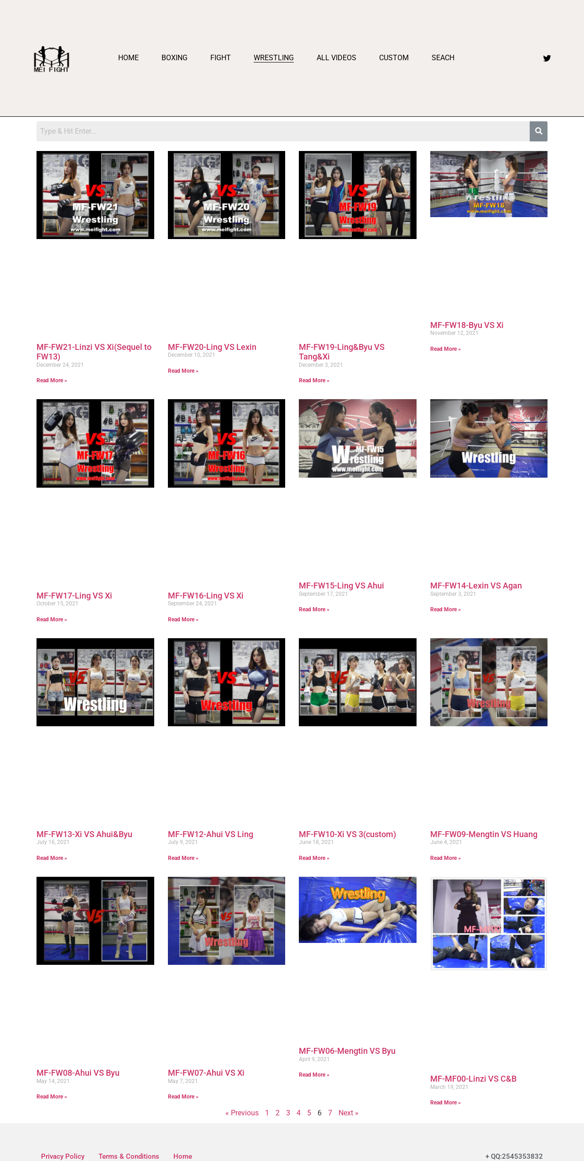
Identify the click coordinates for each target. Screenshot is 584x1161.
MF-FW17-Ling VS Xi (74, 595)
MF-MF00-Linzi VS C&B (473, 1078)
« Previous (242, 1113)
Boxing (175, 57)
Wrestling (274, 57)
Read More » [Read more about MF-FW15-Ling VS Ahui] (314, 609)
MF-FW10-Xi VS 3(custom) (347, 834)
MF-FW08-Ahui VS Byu (78, 1073)
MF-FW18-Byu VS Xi (467, 325)
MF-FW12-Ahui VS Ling (210, 834)
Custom (394, 57)
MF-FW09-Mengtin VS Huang (483, 834)
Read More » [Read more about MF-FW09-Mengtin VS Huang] (445, 858)
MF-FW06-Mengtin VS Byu (347, 1051)
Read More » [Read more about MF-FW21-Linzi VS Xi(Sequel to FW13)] (51, 380)
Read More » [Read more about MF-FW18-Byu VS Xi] (445, 349)
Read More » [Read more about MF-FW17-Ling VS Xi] (51, 619)
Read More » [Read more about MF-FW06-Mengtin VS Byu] (314, 1075)
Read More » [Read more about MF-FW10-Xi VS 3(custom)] (314, 858)
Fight (220, 57)
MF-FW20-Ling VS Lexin (212, 347)
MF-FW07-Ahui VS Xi (206, 1073)
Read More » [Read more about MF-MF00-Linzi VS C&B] (445, 1102)
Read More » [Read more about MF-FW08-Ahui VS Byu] (51, 1096)
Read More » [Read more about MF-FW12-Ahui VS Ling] (183, 858)
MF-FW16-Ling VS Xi (206, 595)
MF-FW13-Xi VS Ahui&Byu (84, 834)
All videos (336, 57)
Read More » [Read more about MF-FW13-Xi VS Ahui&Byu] (51, 858)
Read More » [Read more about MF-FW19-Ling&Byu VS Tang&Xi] (314, 380)
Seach (443, 57)
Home (128, 57)
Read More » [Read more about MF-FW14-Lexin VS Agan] (445, 609)
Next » (349, 1113)
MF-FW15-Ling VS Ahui (341, 585)
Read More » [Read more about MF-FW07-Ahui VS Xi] (183, 1096)
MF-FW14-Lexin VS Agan (476, 585)
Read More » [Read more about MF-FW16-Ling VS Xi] (183, 619)
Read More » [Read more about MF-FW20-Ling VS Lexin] (183, 371)
